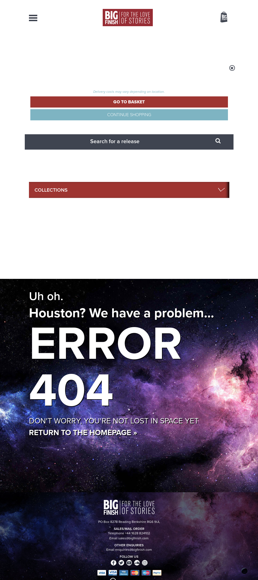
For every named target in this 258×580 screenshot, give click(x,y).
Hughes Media (58, 571)
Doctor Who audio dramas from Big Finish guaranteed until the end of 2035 (196, 387)
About (194, 44)
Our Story (222, 518)
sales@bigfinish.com (99, 527)
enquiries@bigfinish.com (144, 517)
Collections (90, 44)
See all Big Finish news (201, 365)
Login (199, 3)
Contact (217, 44)
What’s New (123, 44)
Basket (220, 17)
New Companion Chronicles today (82, 434)
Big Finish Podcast (159, 311)
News (148, 44)
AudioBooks (56, 44)
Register (216, 3)
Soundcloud (182, 306)
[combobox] (179, 32)
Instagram (141, 306)
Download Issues (216, 528)
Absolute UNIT (183, 430)
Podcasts (170, 44)
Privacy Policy (40, 335)
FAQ (226, 523)
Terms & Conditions (146, 565)
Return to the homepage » (83, 217)
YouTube (159, 306)
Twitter (206, 301)
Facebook (189, 301)
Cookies (123, 565)
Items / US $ (194, 17)
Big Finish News (55, 364)
